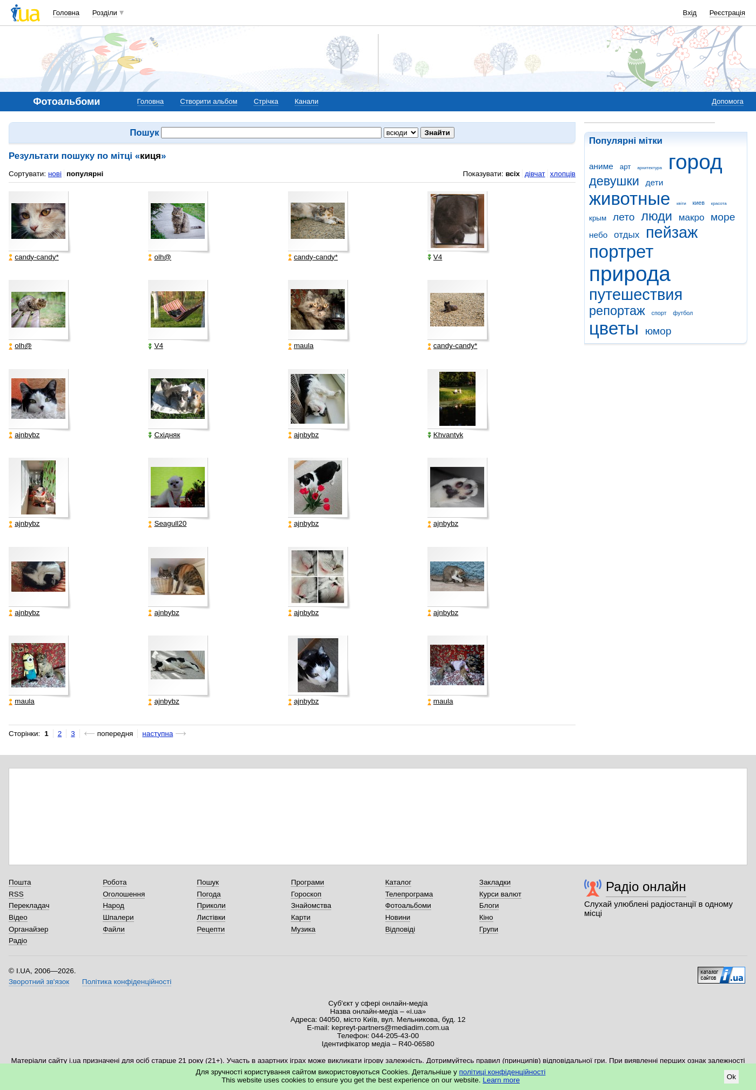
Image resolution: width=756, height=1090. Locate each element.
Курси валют (500, 894)
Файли (114, 929)
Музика (303, 929)
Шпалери (118, 917)
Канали (306, 101)
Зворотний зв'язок (39, 982)
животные (629, 199)
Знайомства (311, 905)
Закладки (495, 882)
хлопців (563, 174)
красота (719, 203)
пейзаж (672, 232)
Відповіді (400, 929)
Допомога (727, 101)
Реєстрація (727, 13)
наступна (157, 734)
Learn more (501, 1080)
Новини (398, 917)
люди (656, 216)
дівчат (535, 174)
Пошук (208, 882)
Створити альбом (208, 101)
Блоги (489, 905)
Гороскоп (306, 894)
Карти (300, 917)
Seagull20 (167, 523)
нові (55, 174)
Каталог (398, 882)
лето (624, 217)
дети (655, 182)
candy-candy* (33, 257)
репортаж (617, 311)
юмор (658, 331)
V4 (434, 257)
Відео (18, 917)
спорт (659, 313)
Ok (731, 1077)
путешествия (636, 294)
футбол (683, 313)
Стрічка (265, 101)
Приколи (211, 905)
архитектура (649, 167)
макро (692, 217)
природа (630, 273)
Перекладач (29, 905)
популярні (84, 174)
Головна (66, 13)
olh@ (159, 257)
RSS (16, 894)
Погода (208, 894)
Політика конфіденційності (126, 982)
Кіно (486, 917)
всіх (512, 174)
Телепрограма (409, 894)
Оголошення (124, 894)
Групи (488, 929)
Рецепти (211, 929)
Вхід (690, 13)
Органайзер (28, 929)
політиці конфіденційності (502, 1072)
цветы (614, 328)
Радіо (18, 941)
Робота (114, 882)
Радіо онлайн (646, 886)
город (695, 161)
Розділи (104, 13)
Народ (113, 905)
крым (597, 218)
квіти (681, 203)
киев (699, 202)
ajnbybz (24, 435)
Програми (307, 882)
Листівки (211, 917)
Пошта (20, 882)
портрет (621, 252)
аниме (601, 166)
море (723, 217)
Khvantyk (445, 435)
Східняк (164, 435)
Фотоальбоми (408, 905)
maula (301, 346)
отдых (626, 235)
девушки (614, 181)
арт (625, 167)
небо (598, 234)
